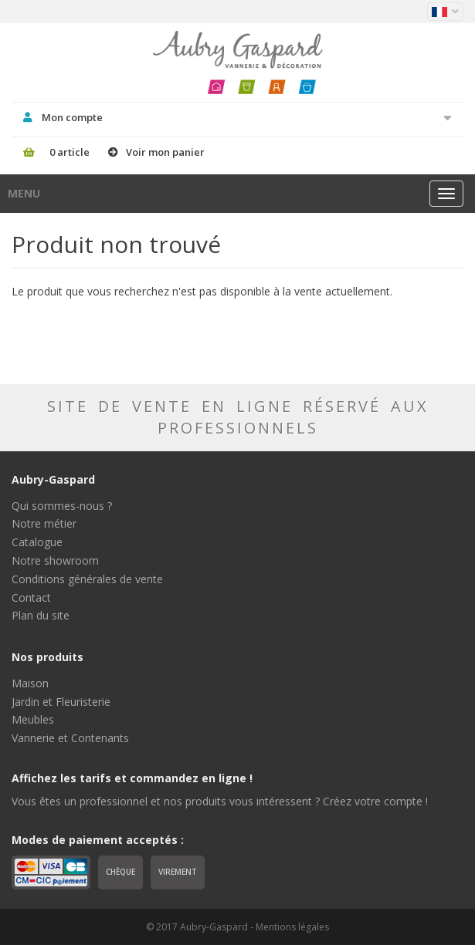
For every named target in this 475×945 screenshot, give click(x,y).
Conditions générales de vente (87, 579)
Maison (30, 683)
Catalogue (37, 542)
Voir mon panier (165, 152)
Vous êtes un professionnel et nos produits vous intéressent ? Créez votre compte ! (220, 801)
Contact (31, 597)
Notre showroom (55, 560)
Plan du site (41, 615)
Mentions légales (292, 926)
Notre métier (44, 523)
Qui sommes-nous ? (62, 505)
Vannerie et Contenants (70, 738)
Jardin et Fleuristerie (61, 701)
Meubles (33, 719)
